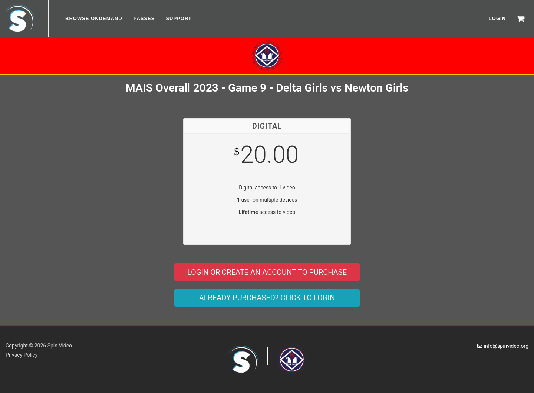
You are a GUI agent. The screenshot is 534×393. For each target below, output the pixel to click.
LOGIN (497, 18)
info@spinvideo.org (502, 346)
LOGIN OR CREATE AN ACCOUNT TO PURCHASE (267, 272)
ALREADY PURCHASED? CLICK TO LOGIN (267, 297)
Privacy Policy (21, 355)
